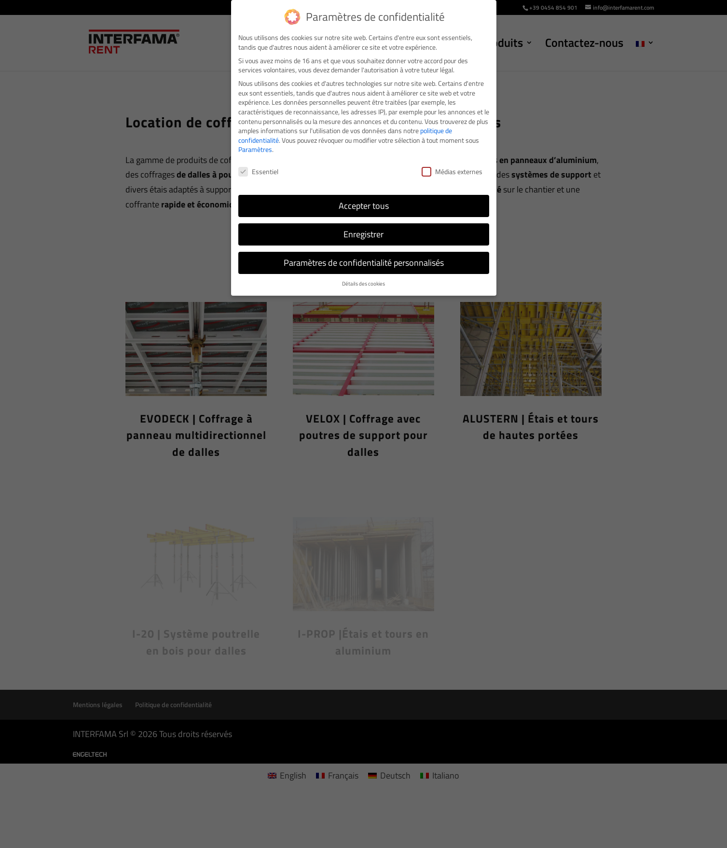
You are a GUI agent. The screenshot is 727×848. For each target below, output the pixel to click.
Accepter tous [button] (364, 205)
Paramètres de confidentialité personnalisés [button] (364, 262)
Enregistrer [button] (363, 234)
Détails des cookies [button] (363, 283)
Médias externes (452, 171)
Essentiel (258, 171)
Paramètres (255, 149)
